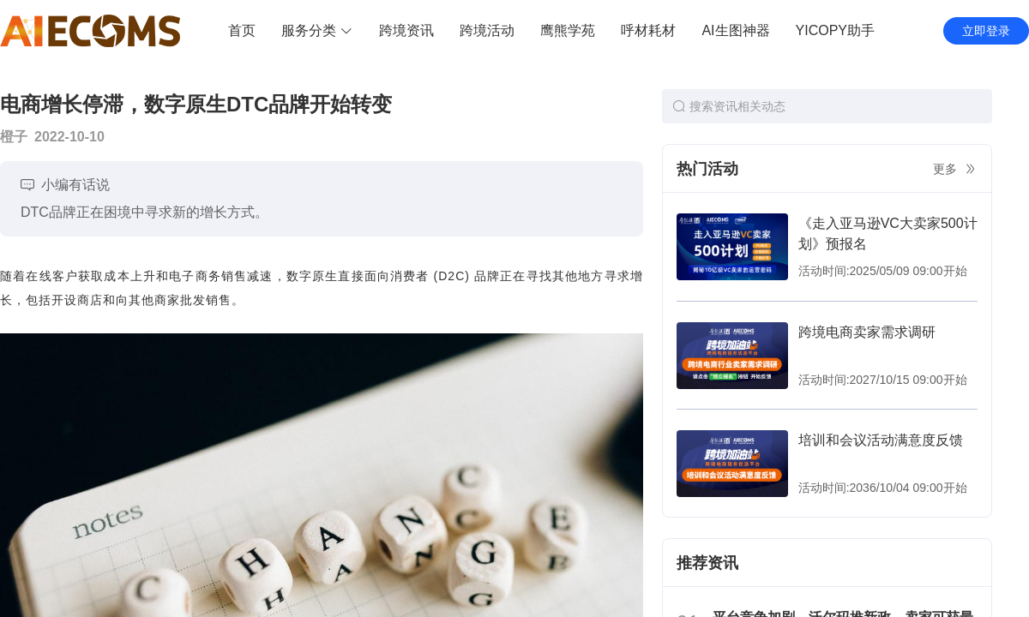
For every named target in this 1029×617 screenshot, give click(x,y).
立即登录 (986, 31)
